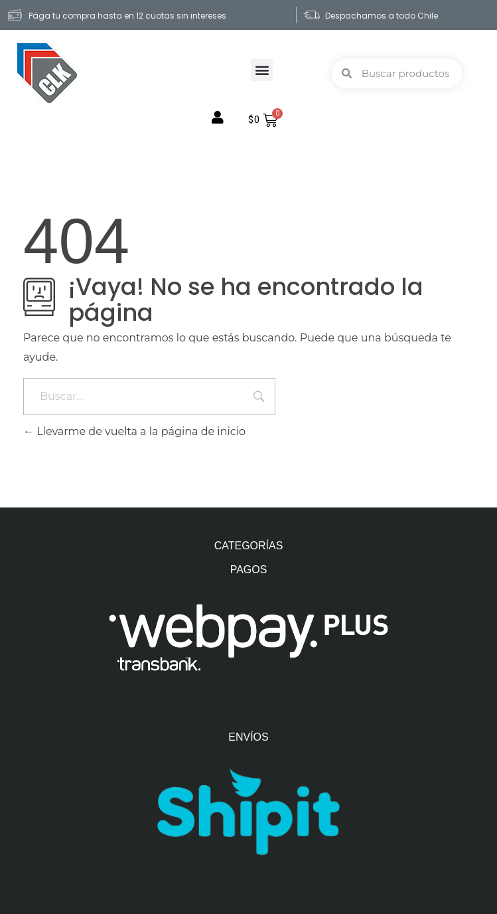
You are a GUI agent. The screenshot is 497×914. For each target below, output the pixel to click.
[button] (262, 70)
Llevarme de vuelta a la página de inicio (134, 431)
